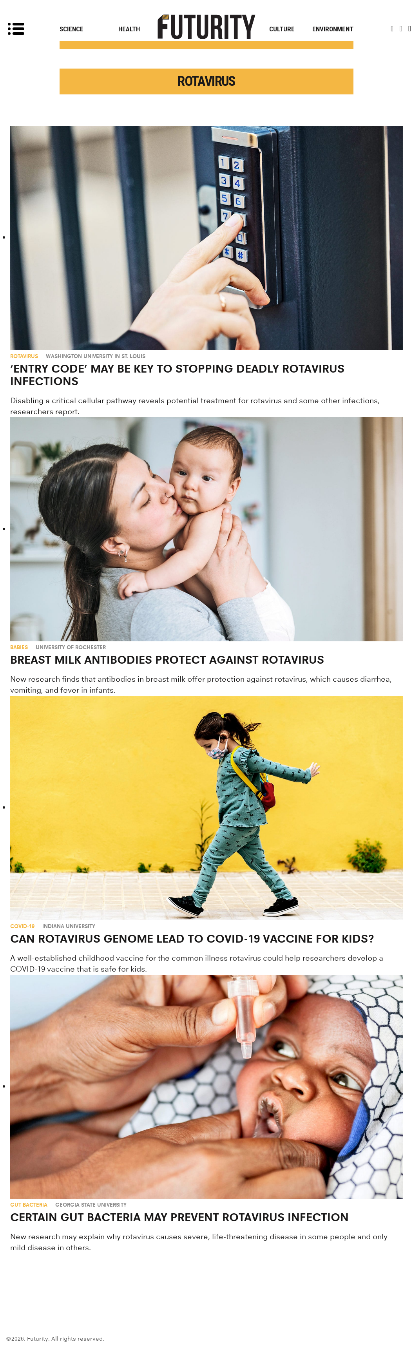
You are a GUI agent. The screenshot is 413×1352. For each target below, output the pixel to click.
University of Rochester (71, 647)
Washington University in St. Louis (95, 356)
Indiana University (68, 926)
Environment (332, 29)
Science (71, 29)
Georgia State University (91, 1204)
